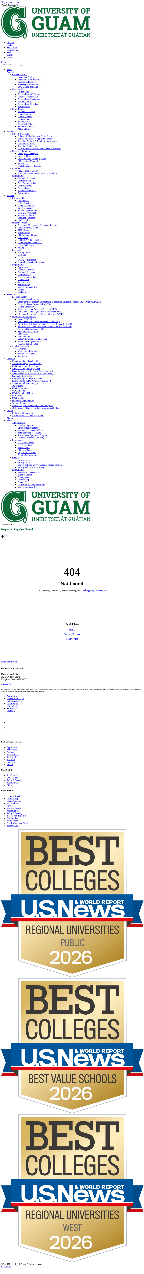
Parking (21, 247)
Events (10, 55)
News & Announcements (29, 472)
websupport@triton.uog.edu (95, 590)
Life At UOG (18, 198)
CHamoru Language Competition (26, 363)
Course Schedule (25, 116)
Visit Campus (13, 703)
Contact (10, 45)
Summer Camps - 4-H (21, 403)
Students (10, 195)
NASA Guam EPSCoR (28, 344)
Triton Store (23, 237)
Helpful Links (18, 109)
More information (9, 662)
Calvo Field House (26, 245)
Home (9, 69)
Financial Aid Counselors (29, 99)
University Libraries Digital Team (32, 339)
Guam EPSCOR (25, 319)
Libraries (16, 168)
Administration (18, 423)
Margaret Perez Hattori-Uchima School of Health (39, 148)
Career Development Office (30, 242)
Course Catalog (24, 114)
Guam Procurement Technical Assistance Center (33, 371)
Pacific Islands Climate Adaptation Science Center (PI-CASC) (45, 324)
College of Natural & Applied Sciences (35, 139)
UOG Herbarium (19, 388)
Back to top (6, 1266)
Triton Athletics (24, 203)
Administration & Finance (29, 433)
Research (11, 294)
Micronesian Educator (27, 351)
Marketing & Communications (31, 484)
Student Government (27, 213)
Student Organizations (27, 210)
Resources (16, 250)
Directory (11, 42)
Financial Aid (18, 89)
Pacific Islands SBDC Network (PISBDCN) (31, 381)
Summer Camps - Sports (23, 400)
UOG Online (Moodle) (28, 87)
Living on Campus (26, 205)
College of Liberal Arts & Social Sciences (36, 136)
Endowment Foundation (22, 413)
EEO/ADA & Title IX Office (30, 240)
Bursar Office (24, 106)
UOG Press (22, 334)
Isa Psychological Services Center (27, 378)
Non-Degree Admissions (28, 84)
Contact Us (22, 292)
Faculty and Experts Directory (31, 467)
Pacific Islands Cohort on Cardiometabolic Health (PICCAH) (45, 326)
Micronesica (23, 349)
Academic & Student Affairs (30, 430)
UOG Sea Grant (25, 336)
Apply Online (24, 129)
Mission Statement (26, 442)
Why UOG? (12, 706)
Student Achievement (27, 260)
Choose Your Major (15, 698)
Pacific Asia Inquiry (26, 354)
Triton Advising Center (28, 227)
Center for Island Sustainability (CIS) (34, 304)
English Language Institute (29, 166)
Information (17, 440)
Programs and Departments (24, 316)
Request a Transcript (27, 126)
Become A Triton (19, 74)
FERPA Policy (24, 284)
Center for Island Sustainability (26, 361)
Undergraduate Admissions (29, 79)
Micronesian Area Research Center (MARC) (37, 173)
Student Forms (24, 121)
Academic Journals (20, 346)
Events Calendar (25, 475)
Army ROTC (23, 163)
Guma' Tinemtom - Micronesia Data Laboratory (39, 321)
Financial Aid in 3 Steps (28, 94)
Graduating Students (27, 218)
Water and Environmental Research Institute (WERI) (41, 314)
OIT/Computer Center (27, 235)
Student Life (12, 757)
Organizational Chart (27, 452)
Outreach (11, 358)
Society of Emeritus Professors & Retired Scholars (40, 465)
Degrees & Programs (27, 77)
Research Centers (19, 297)
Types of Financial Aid (28, 97)
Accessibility (12, 818)
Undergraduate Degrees (28, 153)
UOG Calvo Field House (23, 393)
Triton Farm (17, 386)
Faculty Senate (24, 460)
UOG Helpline (24, 220)
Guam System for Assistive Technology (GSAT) (33, 373)
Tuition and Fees (25, 92)
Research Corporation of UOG (31, 329)
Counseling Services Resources (31, 262)
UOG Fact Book (25, 450)
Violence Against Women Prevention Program (32, 405)
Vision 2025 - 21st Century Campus (28, 415)
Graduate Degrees (25, 156)
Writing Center (24, 252)
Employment (23, 477)
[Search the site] (21, 65)
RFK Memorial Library (28, 171)
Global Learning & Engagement (32, 158)
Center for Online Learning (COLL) (28, 383)
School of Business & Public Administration (37, 141)
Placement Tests (25, 124)
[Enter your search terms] (10, 64)
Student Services (19, 223)
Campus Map (12, 50)
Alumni (10, 418)
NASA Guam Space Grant (29, 341)
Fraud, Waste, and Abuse (17, 823)
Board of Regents (25, 425)
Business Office (24, 101)
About (9, 420)
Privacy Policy (13, 825)
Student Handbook (26, 215)
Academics (11, 131)
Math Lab (22, 255)
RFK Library (12, 47)
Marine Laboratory (26, 307)
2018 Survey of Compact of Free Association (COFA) (35, 408)
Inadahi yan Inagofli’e (27, 287)
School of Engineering (27, 146)
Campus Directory (26, 269)
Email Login (12, 782)
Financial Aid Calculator (28, 104)
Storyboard (22, 356)
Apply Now (23, 267)
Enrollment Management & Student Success (37, 225)
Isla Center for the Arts (22, 376)
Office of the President (28, 428)
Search (72, 629)
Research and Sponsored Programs (33, 435)
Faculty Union (24, 462)
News (9, 52)
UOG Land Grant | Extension (25, 366)
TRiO (20, 257)
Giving (10, 410)
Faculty (15, 457)
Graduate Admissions (27, 82)
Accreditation (24, 447)
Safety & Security (25, 208)
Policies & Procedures (27, 455)
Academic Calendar (26, 111)
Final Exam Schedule (27, 183)
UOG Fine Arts (19, 391)
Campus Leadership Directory (31, 438)
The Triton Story (25, 445)
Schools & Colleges (21, 134)
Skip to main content (10, 2)
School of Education (27, 143)
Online (12, 778)
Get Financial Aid (14, 701)
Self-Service (12, 708)
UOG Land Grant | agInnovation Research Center (39, 312)
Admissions (12, 72)
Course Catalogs (14, 801)
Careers (10, 57)
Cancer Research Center (28, 299)
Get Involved (23, 200)
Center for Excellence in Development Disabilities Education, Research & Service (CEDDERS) (60, 302)
